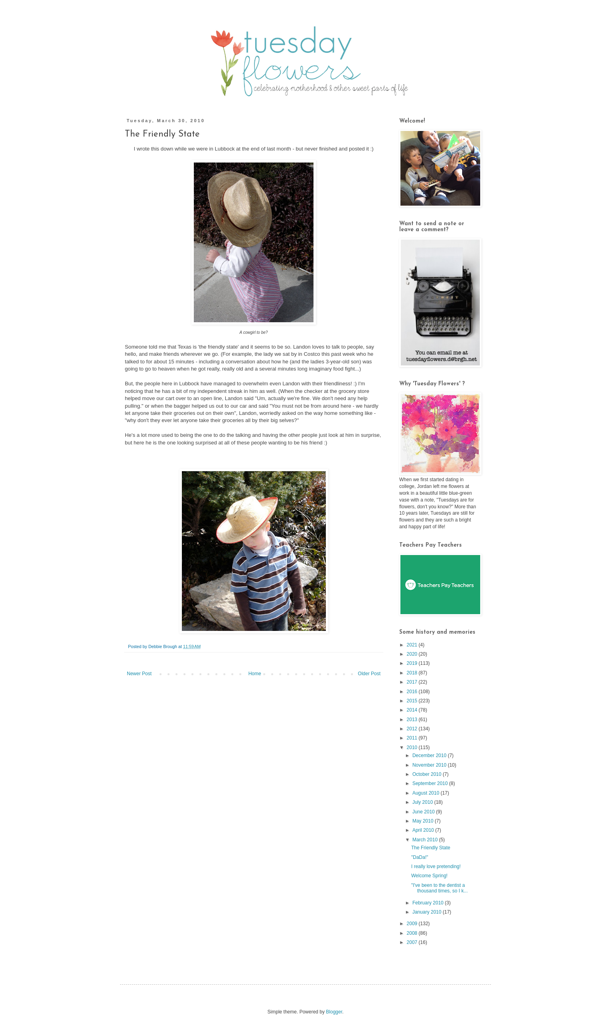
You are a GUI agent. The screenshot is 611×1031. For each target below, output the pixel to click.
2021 (413, 645)
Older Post (369, 673)
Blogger (334, 1012)
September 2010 (430, 783)
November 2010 (430, 765)
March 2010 (425, 840)
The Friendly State (430, 848)
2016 (413, 691)
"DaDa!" (419, 857)
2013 (413, 719)
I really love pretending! (436, 866)
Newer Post (139, 673)
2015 (413, 701)
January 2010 (427, 912)
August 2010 (426, 793)
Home (254, 673)
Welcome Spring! (429, 875)
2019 (413, 663)
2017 (413, 682)
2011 (413, 738)
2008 (413, 933)
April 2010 (423, 830)
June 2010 (424, 812)
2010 (413, 747)
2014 (413, 710)
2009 (413, 923)
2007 (413, 942)
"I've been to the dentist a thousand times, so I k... (439, 888)
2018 (413, 673)
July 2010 (423, 802)
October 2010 (427, 774)
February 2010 (428, 903)
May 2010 (423, 821)
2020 (413, 654)
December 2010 (430, 755)
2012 (413, 729)
